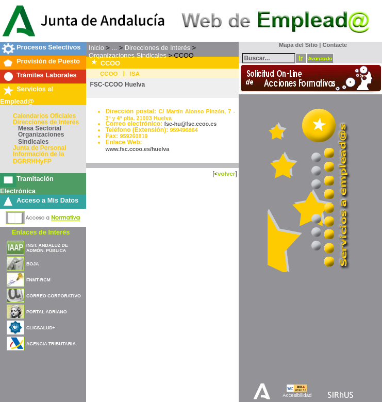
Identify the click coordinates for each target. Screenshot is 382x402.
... (114, 48)
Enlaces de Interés (41, 232)
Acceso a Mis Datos (47, 200)
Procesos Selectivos (48, 47)
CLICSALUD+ (40, 327)
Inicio (96, 48)
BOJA (32, 263)
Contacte (334, 45)
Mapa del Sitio (296, 45)
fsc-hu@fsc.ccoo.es (190, 124)
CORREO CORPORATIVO (53, 295)
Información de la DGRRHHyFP (38, 157)
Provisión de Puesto (48, 61)
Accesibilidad (297, 395)
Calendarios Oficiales (44, 116)
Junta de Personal (39, 148)
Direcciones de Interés (46, 122)
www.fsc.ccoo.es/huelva (137, 149)
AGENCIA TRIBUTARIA (51, 343)
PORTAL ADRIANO (46, 311)
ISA (135, 74)
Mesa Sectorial (39, 128)
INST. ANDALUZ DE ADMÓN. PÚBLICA (47, 248)
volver (226, 173)
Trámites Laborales (46, 75)
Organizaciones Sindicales (41, 138)
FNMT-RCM (38, 279)
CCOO (109, 74)
